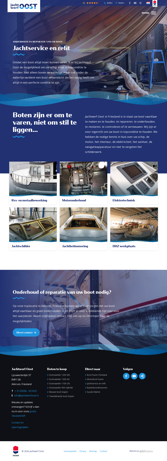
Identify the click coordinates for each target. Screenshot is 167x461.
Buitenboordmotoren (96, 387)
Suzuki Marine (92, 391)
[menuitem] (147, 12)
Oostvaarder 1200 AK (58, 379)
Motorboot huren (94, 379)
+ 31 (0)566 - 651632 (26, 391)
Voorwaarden (70, 451)
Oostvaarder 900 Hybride (60, 387)
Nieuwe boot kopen (57, 391)
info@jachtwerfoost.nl (26, 395)
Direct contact (26, 341)
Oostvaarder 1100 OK (58, 383)
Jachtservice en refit (95, 383)
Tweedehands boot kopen (60, 396)
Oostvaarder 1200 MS (58, 374)
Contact (103, 451)
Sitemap (93, 451)
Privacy (82, 451)
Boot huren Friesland (96, 374)
